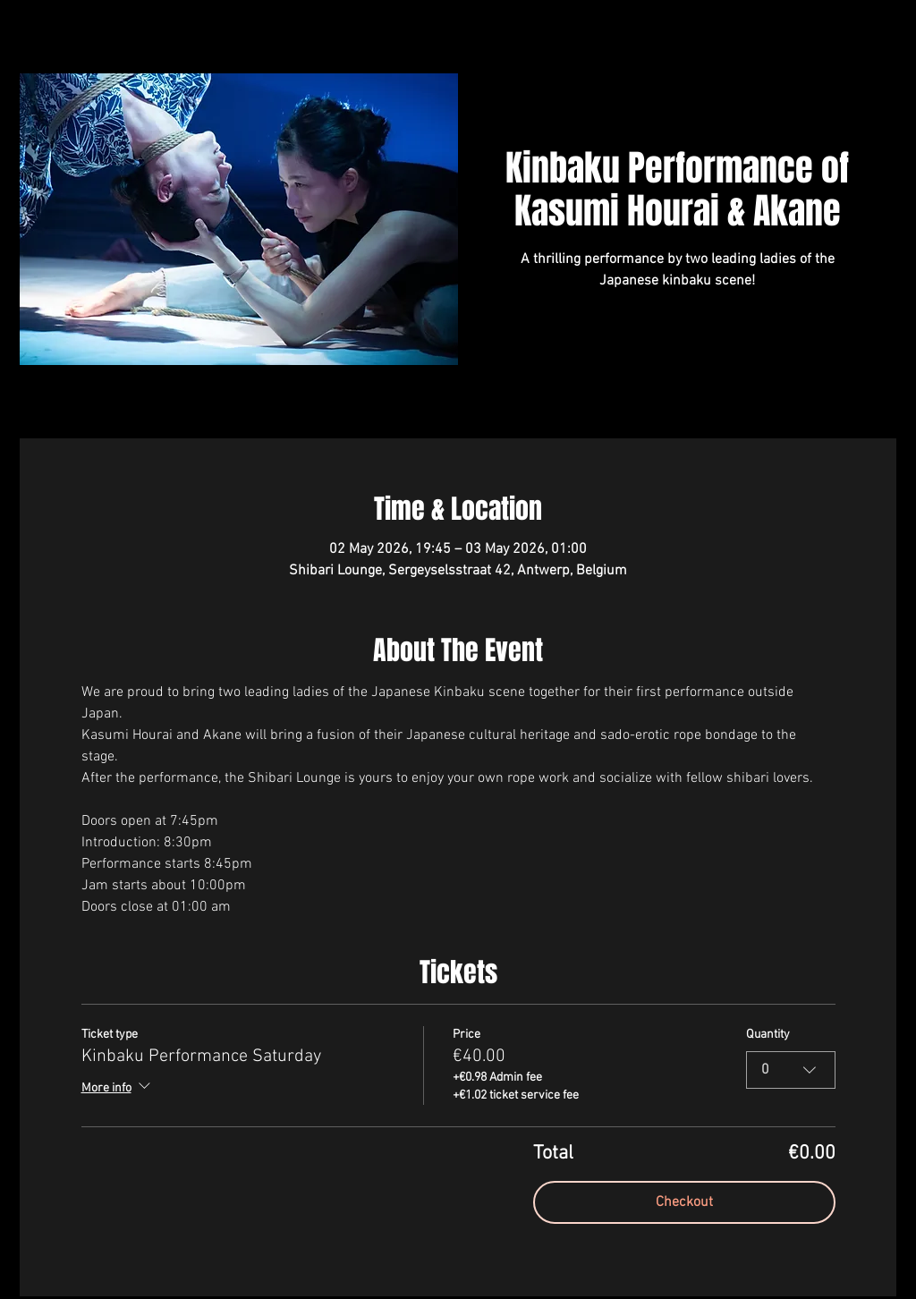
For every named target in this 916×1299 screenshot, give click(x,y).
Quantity (768, 1034)
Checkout (684, 1202)
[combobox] (790, 1070)
